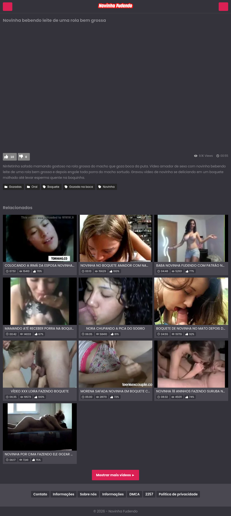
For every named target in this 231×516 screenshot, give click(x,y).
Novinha (108, 187)
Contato (40, 494)
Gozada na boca (81, 187)
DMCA (134, 494)
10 (12, 157)
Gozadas (15, 187)
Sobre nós (88, 494)
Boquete (53, 187)
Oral (34, 187)
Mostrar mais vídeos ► (115, 475)
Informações (63, 494)
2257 (149, 494)
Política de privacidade (178, 494)
